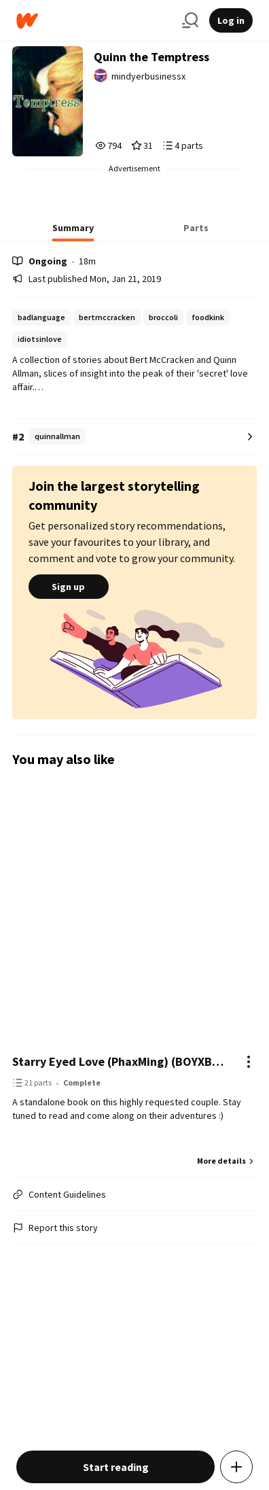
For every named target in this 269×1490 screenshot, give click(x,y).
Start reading (116, 1467)
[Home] (93, 20)
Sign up (69, 586)
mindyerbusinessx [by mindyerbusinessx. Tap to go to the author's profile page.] (148, 76)
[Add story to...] (236, 1467)
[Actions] (248, 1062)
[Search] (190, 20)
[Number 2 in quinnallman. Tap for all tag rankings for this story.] (134, 437)
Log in (231, 20)
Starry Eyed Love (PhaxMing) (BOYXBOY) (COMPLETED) (121, 1061)
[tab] (73, 231)
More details (227, 1161)
